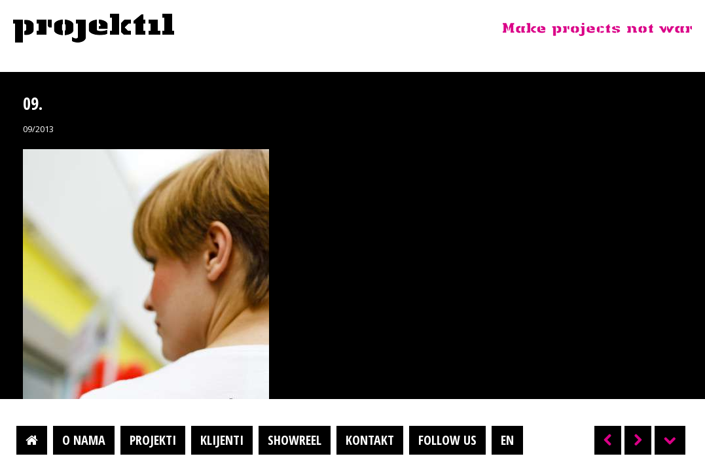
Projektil (93, 28)
